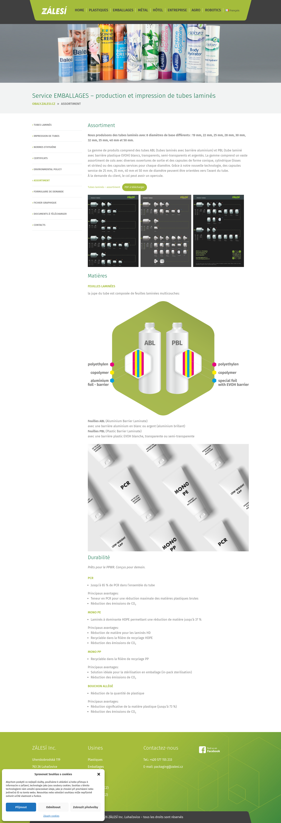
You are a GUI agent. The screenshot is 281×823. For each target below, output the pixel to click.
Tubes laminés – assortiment (104, 187)
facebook (209, 749)
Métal (92, 774)
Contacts (39, 224)
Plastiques (95, 760)
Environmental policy (48, 169)
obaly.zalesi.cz (43, 104)
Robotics (94, 802)
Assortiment (71, 104)
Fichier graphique (45, 202)
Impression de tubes (47, 135)
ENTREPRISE (177, 10)
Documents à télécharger (50, 213)
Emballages (96, 767)
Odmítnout (53, 807)
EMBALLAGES (123, 10)
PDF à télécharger (134, 187)
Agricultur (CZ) (98, 795)
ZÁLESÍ (54, 10)
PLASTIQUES (98, 10)
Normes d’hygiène (45, 147)
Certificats (41, 158)
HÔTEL (158, 10)
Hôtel (91, 781)
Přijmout (21, 807)
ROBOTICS (213, 10)
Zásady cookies (51, 816)
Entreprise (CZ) (98, 788)
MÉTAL (143, 10)
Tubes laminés (43, 124)
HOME (79, 10)
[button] (99, 774)
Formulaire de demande (49, 191)
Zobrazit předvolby (85, 807)
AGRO (196, 10)
